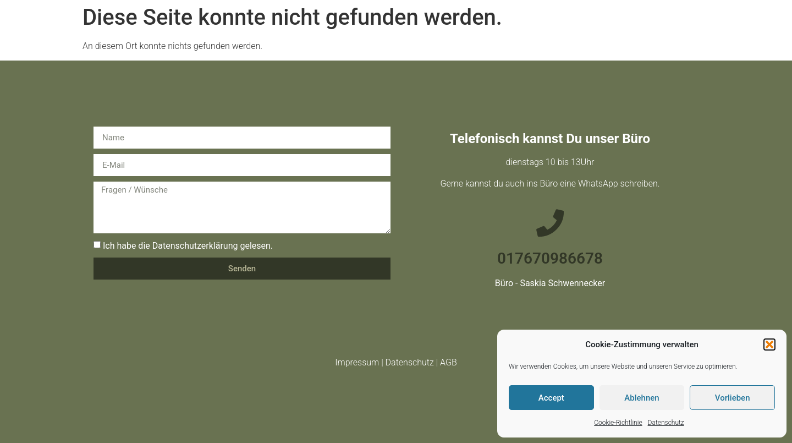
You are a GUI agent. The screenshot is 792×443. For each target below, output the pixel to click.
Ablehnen (641, 398)
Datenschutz (666, 422)
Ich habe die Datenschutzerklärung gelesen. (188, 245)
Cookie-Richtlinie (618, 422)
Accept (551, 398)
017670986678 (550, 258)
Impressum (357, 362)
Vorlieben (732, 398)
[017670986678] (550, 223)
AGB (448, 362)
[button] (769, 344)
